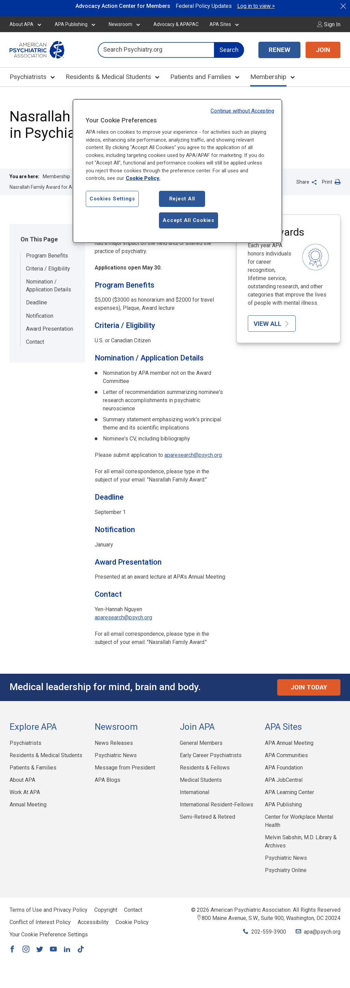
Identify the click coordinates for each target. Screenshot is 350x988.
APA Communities (286, 755)
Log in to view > (256, 6)
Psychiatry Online (286, 870)
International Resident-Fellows (216, 804)
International (194, 792)
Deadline (36, 302)
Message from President (125, 767)
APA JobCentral (283, 780)
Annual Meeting (28, 804)
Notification (39, 316)
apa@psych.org (322, 931)
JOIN (323, 50)
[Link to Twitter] (39, 950)
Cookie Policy (132, 922)
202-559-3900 (268, 931)
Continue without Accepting (242, 111)
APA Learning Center (289, 792)
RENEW (279, 50)
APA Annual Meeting (289, 743)
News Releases (114, 743)
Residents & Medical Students (108, 77)
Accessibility (93, 922)
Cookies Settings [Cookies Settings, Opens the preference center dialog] (112, 199)
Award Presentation (49, 329)
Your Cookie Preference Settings (49, 934)
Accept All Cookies (188, 220)
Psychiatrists (28, 77)
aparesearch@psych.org (193, 455)
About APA (21, 24)
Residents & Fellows (205, 767)
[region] (177, 171)
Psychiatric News (116, 755)
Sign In (328, 24)
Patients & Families (33, 767)
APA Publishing (71, 24)
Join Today (309, 687)
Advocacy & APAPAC (176, 24)
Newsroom (120, 24)
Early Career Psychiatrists (211, 755)
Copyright (105, 910)
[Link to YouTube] (53, 950)
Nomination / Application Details (48, 285)
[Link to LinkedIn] (67, 950)
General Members (201, 743)
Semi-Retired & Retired (207, 817)
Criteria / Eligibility (48, 268)
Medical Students (201, 780)
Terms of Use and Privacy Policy (49, 910)
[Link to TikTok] (81, 950)
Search (229, 49)
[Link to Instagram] (26, 950)
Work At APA (25, 792)
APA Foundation (284, 767)
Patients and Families (200, 77)
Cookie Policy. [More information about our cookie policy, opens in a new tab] (143, 178)
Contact (35, 342)
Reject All (182, 199)
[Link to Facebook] (12, 950)
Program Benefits (47, 255)
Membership (268, 77)
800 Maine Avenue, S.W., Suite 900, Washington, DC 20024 (271, 918)
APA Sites (220, 24)
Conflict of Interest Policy (40, 922)
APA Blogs (107, 780)
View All (272, 324)
